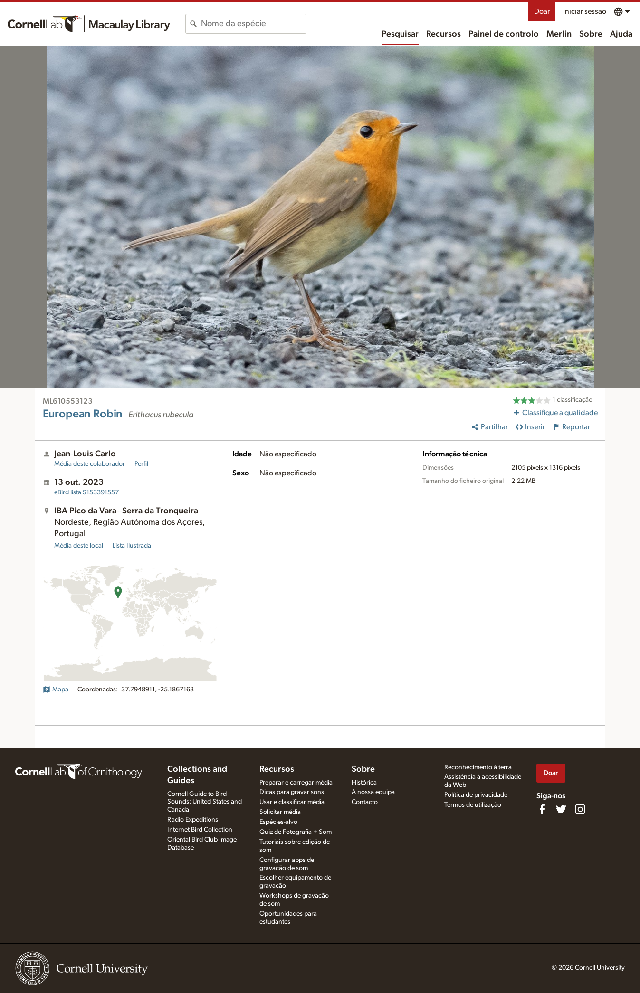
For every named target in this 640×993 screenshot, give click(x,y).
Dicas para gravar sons (291, 792)
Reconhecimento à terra (478, 767)
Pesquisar (400, 34)
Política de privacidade (475, 795)
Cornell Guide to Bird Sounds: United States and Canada (204, 802)
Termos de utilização (472, 805)
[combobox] (253, 23)
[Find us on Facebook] (542, 809)
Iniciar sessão (584, 11)
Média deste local (78, 545)
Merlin (559, 34)
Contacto (365, 802)
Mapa (55, 689)
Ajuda (621, 34)
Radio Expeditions (192, 819)
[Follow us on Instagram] (580, 809)
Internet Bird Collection (199, 829)
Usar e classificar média (292, 802)
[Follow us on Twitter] (561, 809)
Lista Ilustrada (132, 545)
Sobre (590, 34)
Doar (542, 11)
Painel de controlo (503, 34)
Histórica (364, 782)
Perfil (141, 464)
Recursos (443, 34)
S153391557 (86, 492)
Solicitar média (280, 812)
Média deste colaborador (89, 464)
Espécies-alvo (278, 822)
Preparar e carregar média (296, 782)
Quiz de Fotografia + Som (295, 832)
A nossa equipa (373, 792)
